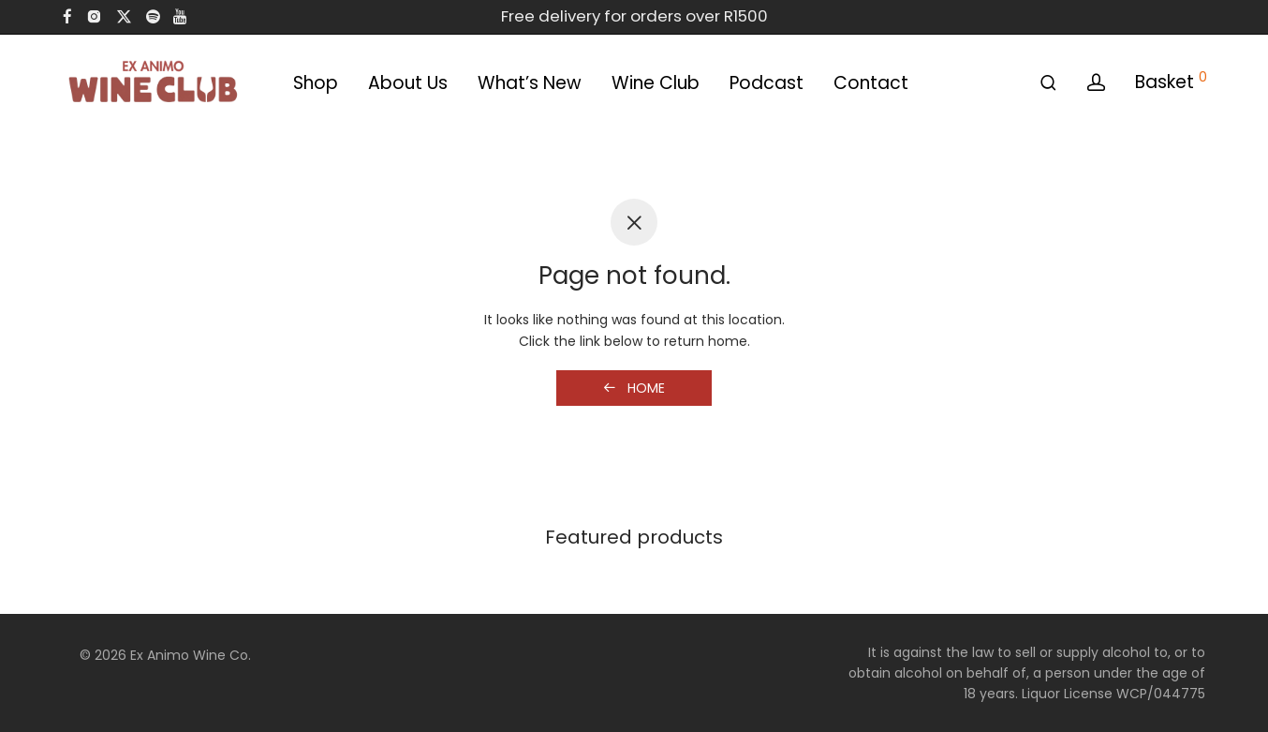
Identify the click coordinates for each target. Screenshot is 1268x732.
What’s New (530, 83)
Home (634, 388)
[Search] (1048, 83)
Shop (315, 83)
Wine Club (656, 83)
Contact (870, 83)
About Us (408, 83)
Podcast (767, 83)
